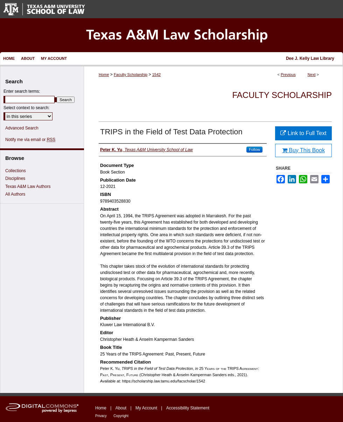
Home (104, 74)
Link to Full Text (303, 133)
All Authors (15, 194)
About (120, 408)
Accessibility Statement (187, 408)
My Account (146, 408)
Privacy (101, 416)
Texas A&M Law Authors (27, 186)
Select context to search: (26, 107)
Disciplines (15, 178)
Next (312, 74)
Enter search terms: (22, 91)
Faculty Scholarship (130, 74)
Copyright (120, 416)
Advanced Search (21, 128)
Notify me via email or (30, 139)
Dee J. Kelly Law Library (310, 58)
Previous (288, 74)
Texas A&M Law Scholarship (171, 35)
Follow (254, 149)
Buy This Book (303, 150)
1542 (156, 74)
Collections (15, 170)
